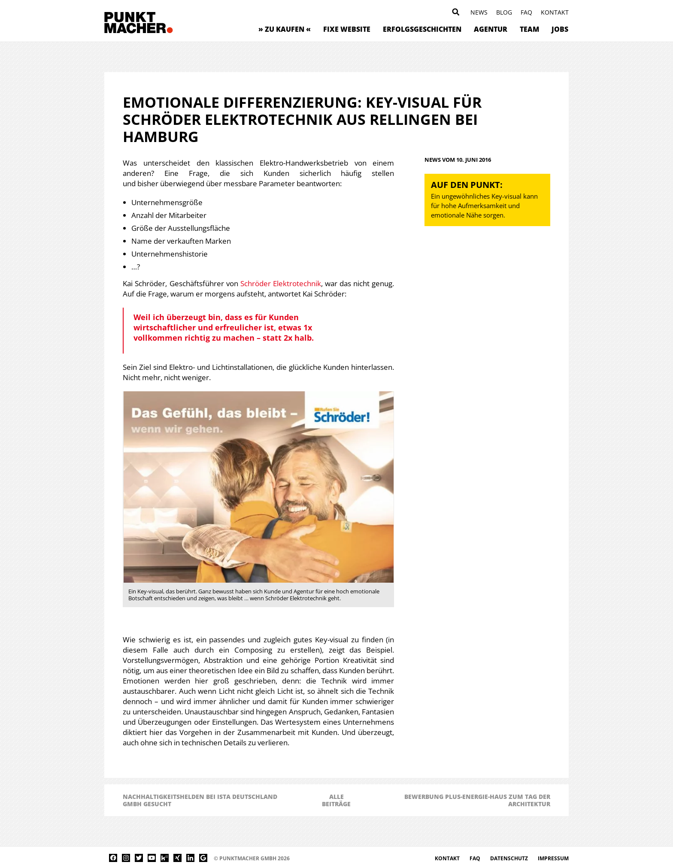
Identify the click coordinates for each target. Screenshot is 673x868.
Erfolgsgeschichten (422, 29)
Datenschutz (509, 858)
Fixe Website (346, 29)
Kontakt (555, 12)
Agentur (490, 29)
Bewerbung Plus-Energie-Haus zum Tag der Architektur (477, 800)
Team (529, 29)
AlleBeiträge (336, 800)
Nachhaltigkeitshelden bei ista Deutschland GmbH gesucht (200, 800)
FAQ (526, 12)
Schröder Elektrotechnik (280, 283)
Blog (504, 12)
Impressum (553, 858)
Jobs (560, 29)
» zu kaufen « (284, 29)
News (479, 12)
